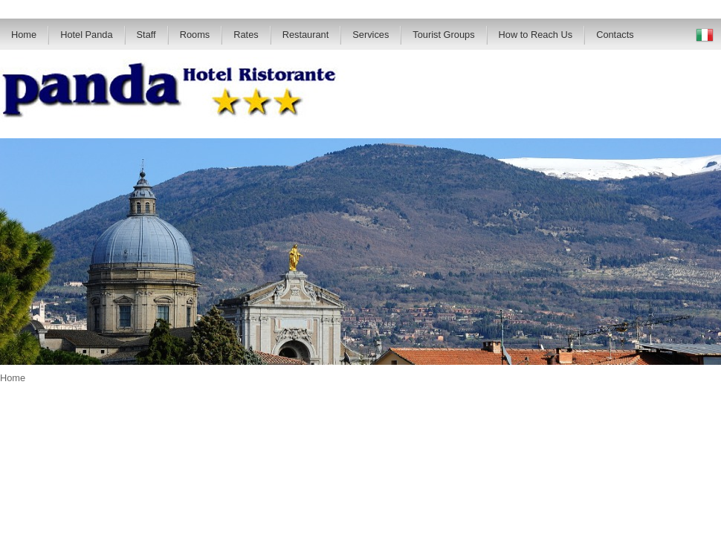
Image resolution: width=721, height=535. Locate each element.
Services (370, 34)
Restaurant (305, 34)
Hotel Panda (86, 34)
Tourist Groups (443, 34)
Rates (245, 34)
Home (23, 34)
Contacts (615, 34)
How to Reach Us (536, 34)
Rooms (195, 34)
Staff (146, 34)
